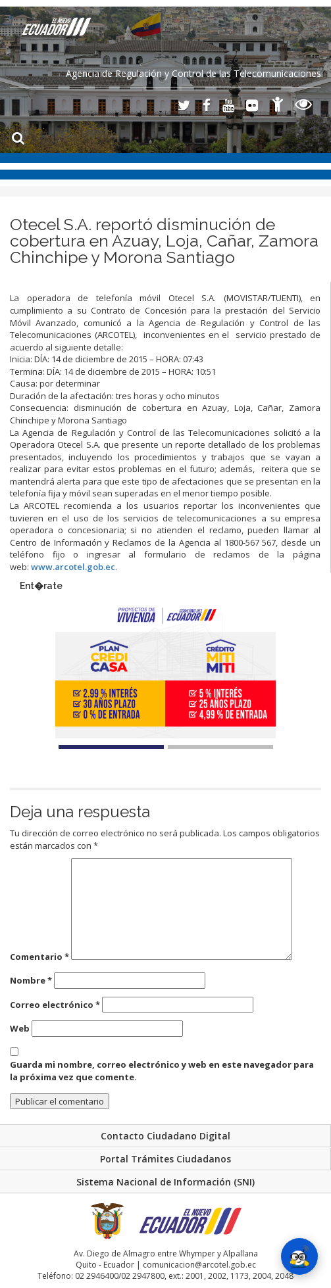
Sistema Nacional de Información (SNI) (165, 1182)
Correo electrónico (55, 1005)
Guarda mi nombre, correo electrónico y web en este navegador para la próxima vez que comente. (162, 1071)
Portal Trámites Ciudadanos (165, 1159)
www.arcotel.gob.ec (73, 567)
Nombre (31, 980)
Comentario (39, 957)
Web (20, 1028)
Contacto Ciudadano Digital (165, 1136)
